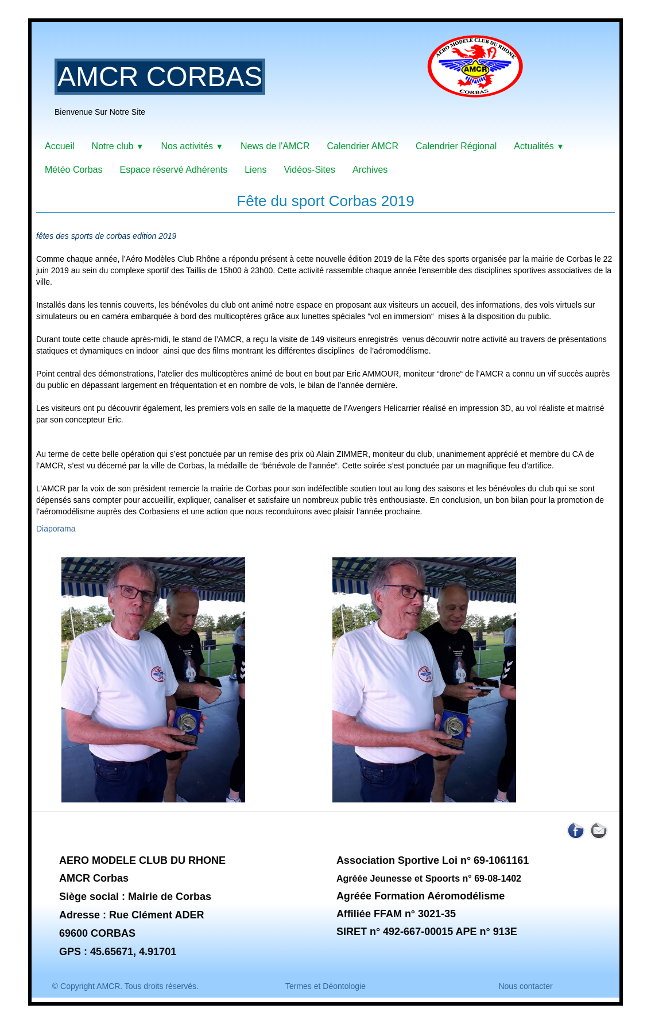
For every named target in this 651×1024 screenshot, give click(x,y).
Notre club (118, 146)
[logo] (293, 83)
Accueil (60, 146)
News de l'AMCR (275, 146)
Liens (255, 169)
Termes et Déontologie (325, 986)
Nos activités (192, 146)
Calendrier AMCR (362, 146)
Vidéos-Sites (309, 169)
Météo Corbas (74, 169)
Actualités (539, 146)
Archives (370, 169)
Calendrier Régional (456, 146)
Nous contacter (525, 986)
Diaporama (55, 528)
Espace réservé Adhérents (174, 169)
